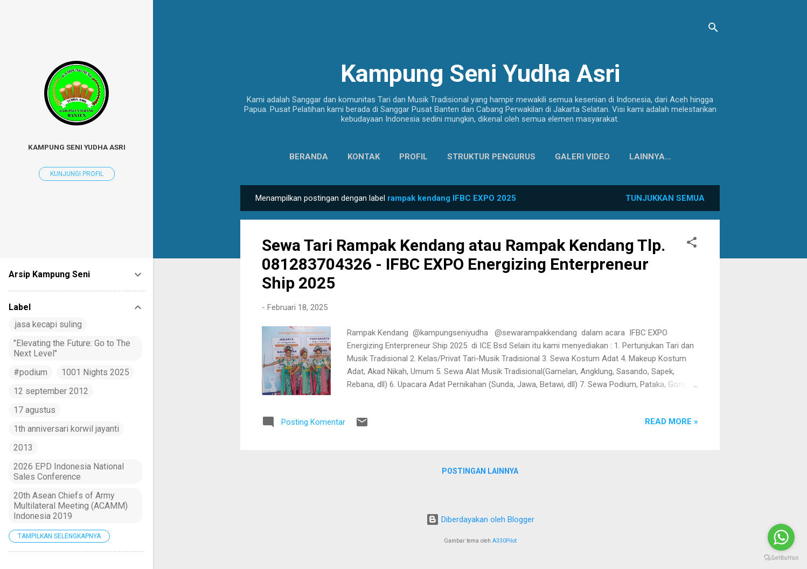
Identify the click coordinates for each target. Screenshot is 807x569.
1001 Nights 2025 (95, 372)
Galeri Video (557, 156)
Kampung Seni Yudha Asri (480, 73)
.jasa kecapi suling (47, 324)
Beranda (283, 156)
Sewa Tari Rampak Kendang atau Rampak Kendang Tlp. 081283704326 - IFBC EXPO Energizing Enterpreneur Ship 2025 (463, 266)
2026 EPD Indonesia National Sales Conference (68, 471)
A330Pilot (504, 540)
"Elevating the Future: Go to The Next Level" (71, 348)
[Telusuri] (713, 29)
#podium (30, 372)
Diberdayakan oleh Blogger (480, 519)
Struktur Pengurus (466, 156)
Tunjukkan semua (665, 200)
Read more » (671, 423)
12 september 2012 (50, 391)
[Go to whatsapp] (781, 537)
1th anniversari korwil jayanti (66, 429)
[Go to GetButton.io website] (781, 557)
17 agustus (34, 410)
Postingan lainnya (480, 473)
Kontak (338, 156)
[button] (691, 246)
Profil (388, 156)
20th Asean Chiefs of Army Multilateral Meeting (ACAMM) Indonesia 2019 (70, 505)
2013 (23, 447)
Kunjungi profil (76, 174)
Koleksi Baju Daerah (650, 156)
